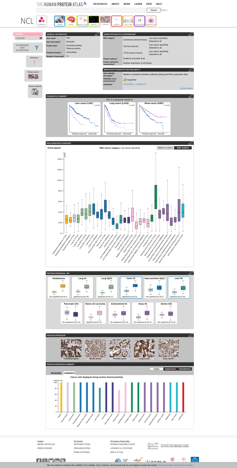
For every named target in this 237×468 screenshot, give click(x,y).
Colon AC (131, 288)
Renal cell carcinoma (95, 313)
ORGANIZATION (82, 448)
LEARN (138, 4)
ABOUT (115, 4)
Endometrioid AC (119, 313)
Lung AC (82, 288)
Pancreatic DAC (71, 313)
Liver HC (179, 288)
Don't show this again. (183, 465)
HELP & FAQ (116, 452)
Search (154, 10)
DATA (149, 4)
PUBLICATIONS (82, 452)
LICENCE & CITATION (121, 448)
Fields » (164, 10)
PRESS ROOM (44, 448)
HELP (159, 4)
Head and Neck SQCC (155, 287)
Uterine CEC (166, 313)
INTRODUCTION (82, 444)
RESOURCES (100, 4)
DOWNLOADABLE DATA (122, 444)
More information (165, 465)
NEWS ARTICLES (46, 444)
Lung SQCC (107, 288)
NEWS (127, 4)
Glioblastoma (58, 287)
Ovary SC (143, 313)
